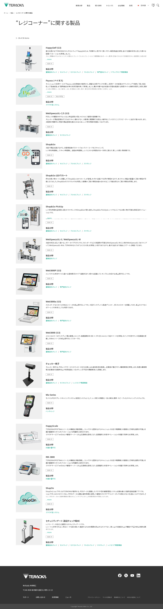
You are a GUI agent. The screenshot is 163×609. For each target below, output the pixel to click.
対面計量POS (51, 447)
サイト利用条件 (107, 597)
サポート (26, 597)
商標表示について (119, 597)
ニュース (68, 597)
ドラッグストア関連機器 (119, 72)
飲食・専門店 (59, 96)
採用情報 (55, 597)
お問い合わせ (40, 597)
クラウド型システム (52, 105)
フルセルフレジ (89, 72)
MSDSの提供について (133, 597)
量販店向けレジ (51, 72)
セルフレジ (63, 72)
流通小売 (49, 64)
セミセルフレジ (75, 72)
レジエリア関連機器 (80, 383)
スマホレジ (87, 163)
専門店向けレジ (102, 72)
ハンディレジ (50, 411)
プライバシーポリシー (94, 597)
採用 (130, 5)
